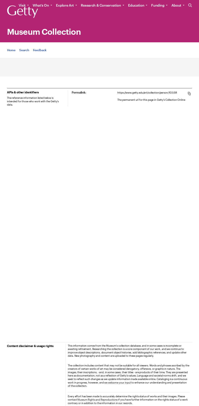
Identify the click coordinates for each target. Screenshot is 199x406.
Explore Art (65, 5)
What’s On (41, 5)
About (176, 5)
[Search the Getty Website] (190, 5)
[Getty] (22, 11)
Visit (22, 5)
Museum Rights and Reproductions (97, 399)
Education (136, 5)
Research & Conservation (101, 5)
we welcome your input (117, 382)
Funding (157, 5)
